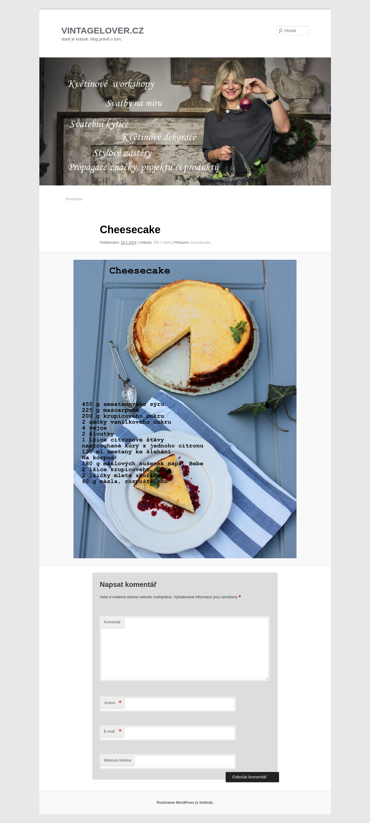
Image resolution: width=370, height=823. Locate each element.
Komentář (112, 622)
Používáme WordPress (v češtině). (185, 803)
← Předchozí (72, 199)
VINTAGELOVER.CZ (103, 30)
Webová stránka (117, 760)
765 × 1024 (162, 243)
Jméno (112, 703)
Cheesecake (201, 243)
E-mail (112, 731)
